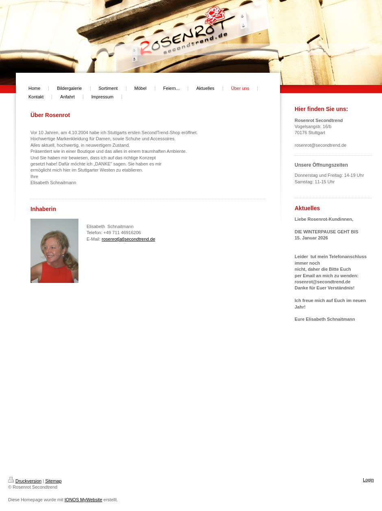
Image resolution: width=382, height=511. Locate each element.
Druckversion (24, 480)
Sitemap (53, 480)
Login (368, 479)
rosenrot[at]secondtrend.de (128, 239)
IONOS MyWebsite (83, 499)
